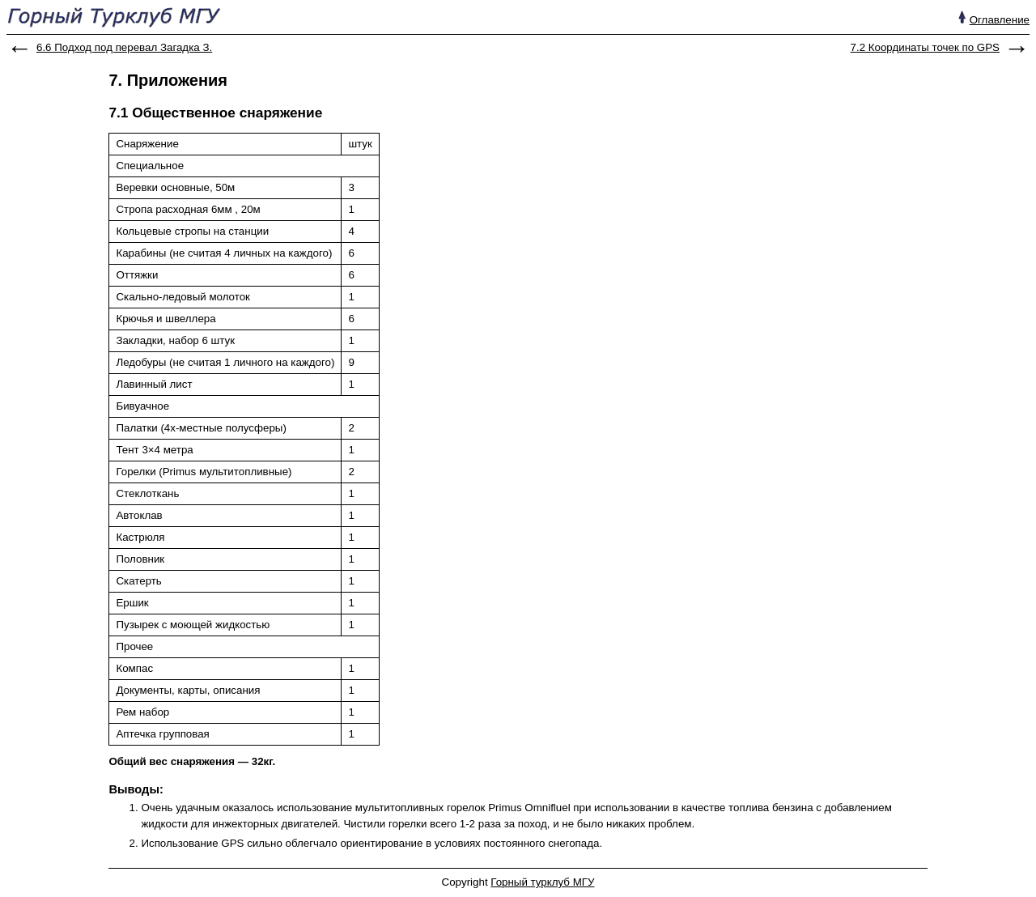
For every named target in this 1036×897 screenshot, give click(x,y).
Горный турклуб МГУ (542, 882)
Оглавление (1000, 20)
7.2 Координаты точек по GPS (925, 47)
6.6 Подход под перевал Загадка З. (124, 47)
